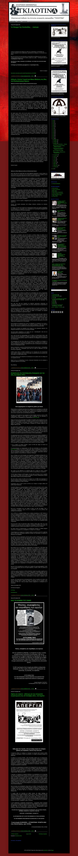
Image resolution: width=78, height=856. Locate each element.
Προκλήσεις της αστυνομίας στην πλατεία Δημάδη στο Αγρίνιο (62, 236)
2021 (53, 123)
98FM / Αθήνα (54, 190)
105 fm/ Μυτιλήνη (55, 188)
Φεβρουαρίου (55, 165)
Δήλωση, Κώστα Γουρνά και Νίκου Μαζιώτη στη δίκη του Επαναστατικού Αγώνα (28, 80)
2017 (53, 129)
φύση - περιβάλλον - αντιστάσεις (57, 307)
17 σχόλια (32, 688)
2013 (53, 135)
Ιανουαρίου (55, 166)
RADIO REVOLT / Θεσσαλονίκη (57, 192)
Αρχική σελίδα (12, 21)
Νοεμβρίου (55, 141)
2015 (53, 132)
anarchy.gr (13, 590)
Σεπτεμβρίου (55, 154)
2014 (53, 134)
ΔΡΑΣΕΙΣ (53, 302)
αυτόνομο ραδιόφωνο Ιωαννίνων (57, 193)
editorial (19, 21)
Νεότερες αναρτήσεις (14, 833)
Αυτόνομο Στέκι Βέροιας (56, 183)
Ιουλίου (54, 157)
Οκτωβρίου (55, 142)
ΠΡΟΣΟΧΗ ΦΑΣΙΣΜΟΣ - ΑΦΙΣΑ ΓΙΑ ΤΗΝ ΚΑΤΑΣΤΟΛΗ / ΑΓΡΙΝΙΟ (61, 228)
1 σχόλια (32, 830)
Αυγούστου (55, 156)
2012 (53, 137)
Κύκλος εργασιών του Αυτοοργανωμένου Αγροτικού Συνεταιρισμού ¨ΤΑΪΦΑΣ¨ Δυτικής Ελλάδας (61, 245)
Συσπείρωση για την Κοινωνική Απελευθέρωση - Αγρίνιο (57, 305)
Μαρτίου (54, 163)
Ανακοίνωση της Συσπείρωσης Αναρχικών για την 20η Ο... (58, 148)
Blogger (52, 850)
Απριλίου (54, 162)
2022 (53, 122)
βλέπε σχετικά (36, 417)
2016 (53, 131)
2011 (53, 138)
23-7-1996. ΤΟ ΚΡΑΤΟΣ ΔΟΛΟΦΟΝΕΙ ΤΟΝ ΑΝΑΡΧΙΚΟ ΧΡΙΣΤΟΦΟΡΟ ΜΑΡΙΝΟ (61, 202)
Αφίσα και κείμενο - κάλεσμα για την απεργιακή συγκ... (59, 152)
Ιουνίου (54, 159)
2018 (53, 128)
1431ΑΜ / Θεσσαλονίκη (56, 189)
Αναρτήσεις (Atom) (18, 835)
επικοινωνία (24, 21)
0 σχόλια (32, 367)
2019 (53, 126)
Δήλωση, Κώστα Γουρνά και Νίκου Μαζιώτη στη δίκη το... (59, 146)
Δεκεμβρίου (55, 139)
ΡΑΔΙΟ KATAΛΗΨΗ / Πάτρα (57, 194)
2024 (53, 120)
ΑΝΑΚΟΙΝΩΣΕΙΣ (55, 294)
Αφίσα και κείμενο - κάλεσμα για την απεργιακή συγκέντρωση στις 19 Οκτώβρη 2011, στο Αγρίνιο (27, 695)
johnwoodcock (45, 850)
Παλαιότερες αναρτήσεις (43, 833)
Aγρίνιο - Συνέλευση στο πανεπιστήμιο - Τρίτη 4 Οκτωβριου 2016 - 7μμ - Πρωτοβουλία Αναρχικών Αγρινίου (59, 265)
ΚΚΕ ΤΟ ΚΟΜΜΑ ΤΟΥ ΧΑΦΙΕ (21, 600)
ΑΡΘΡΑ (53, 297)
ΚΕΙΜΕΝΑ (54, 303)
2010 (53, 168)
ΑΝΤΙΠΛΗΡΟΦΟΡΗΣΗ (56, 296)
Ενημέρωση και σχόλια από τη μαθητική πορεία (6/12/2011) (62, 219)
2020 (53, 125)
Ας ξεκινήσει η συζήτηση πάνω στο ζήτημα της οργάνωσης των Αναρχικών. (59, 299)
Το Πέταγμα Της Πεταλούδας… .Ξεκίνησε (25, 27)
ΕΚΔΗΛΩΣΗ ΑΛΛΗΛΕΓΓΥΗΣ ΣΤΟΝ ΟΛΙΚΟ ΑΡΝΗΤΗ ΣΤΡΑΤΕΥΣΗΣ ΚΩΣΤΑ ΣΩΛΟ (61, 255)
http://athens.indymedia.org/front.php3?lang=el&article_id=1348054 (23, 73)
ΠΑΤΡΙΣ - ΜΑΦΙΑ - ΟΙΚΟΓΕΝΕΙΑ (60, 272)
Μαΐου (54, 160)
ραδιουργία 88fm (55, 196)
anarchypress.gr (14, 592)
